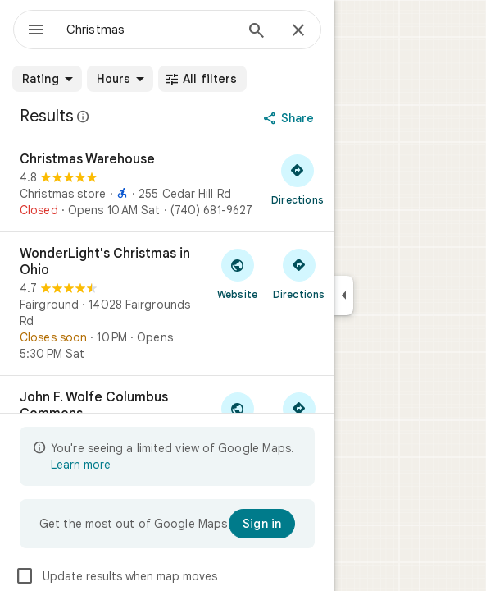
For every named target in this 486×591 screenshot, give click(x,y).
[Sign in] (262, 523)
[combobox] (150, 29)
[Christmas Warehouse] (167, 184)
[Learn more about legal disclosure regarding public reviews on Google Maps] (83, 116)
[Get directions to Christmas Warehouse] (297, 179)
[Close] (298, 31)
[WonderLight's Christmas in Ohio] (167, 303)
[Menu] (36, 31)
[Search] (256, 32)
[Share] (290, 118)
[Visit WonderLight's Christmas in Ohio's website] (237, 273)
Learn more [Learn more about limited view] (81, 464)
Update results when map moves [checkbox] (116, 576)
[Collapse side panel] (343, 295)
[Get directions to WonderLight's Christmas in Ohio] (298, 273)
